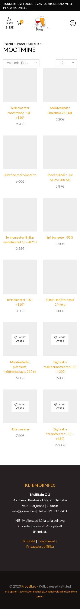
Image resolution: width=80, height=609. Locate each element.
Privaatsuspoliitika (40, 546)
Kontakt (29, 541)
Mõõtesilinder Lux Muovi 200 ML (60, 177)
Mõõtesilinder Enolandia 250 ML (60, 110)
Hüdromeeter (19, 429)
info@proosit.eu (15, 7)
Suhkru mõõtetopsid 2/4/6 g (60, 302)
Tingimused (46, 541)
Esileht (8, 44)
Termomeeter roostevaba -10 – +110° (20, 112)
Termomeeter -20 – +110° (19, 302)
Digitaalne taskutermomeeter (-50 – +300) (60, 366)
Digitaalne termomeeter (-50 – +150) (60, 434)
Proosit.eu (28, 586)
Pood (21, 44)
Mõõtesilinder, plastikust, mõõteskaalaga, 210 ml (20, 366)
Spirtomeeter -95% (60, 237)
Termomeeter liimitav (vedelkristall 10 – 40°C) (20, 239)
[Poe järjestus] (21, 62)
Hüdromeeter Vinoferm (20, 175)
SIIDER (33, 44)
